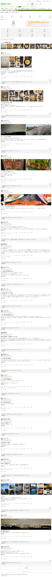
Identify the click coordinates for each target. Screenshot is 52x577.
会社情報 (2, 574)
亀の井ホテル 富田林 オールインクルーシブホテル (9, 12)
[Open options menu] (11, 39)
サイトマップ (34, 1)
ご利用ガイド (30, 1)
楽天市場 (44, 1)
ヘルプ (26, 1)
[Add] (50, 13)
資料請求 (25, 574)
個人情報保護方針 (8, 574)
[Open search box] (2, 39)
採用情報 (19, 574)
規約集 (22, 574)
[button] (3, 46)
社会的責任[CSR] (14, 574)
